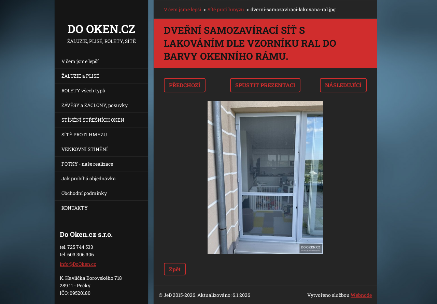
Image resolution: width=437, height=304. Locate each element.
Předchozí (184, 85)
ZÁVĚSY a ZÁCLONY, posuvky (94, 105)
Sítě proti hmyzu (226, 9)
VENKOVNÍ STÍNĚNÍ (84, 149)
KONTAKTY (74, 207)
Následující (343, 85)
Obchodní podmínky (84, 193)
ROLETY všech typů (83, 90)
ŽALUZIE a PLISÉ (80, 76)
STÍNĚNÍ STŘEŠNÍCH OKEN (92, 120)
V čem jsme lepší (80, 61)
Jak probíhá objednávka (88, 178)
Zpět (175, 269)
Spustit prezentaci (265, 85)
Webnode (361, 295)
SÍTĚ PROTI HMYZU (84, 134)
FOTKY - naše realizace (87, 164)
